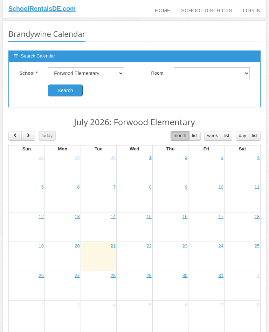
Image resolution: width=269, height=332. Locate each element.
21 (113, 246)
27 (77, 275)
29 (77, 157)
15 (148, 216)
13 (77, 216)
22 (148, 246)
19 (41, 246)
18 (257, 216)
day (242, 135)
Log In (252, 10)
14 (113, 216)
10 (220, 187)
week (212, 135)
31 (220, 275)
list (195, 135)
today (47, 135)
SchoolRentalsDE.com (42, 8)
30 (113, 157)
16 (184, 216)
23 (184, 246)
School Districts (206, 10)
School (28, 73)
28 (41, 157)
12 (41, 216)
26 (41, 275)
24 (220, 246)
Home (163, 10)
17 (220, 216)
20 (77, 246)
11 (257, 187)
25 (257, 246)
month (180, 135)
